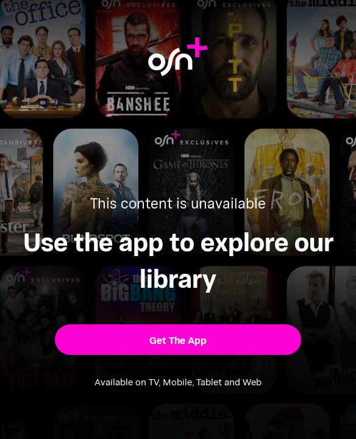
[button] (178, 339)
